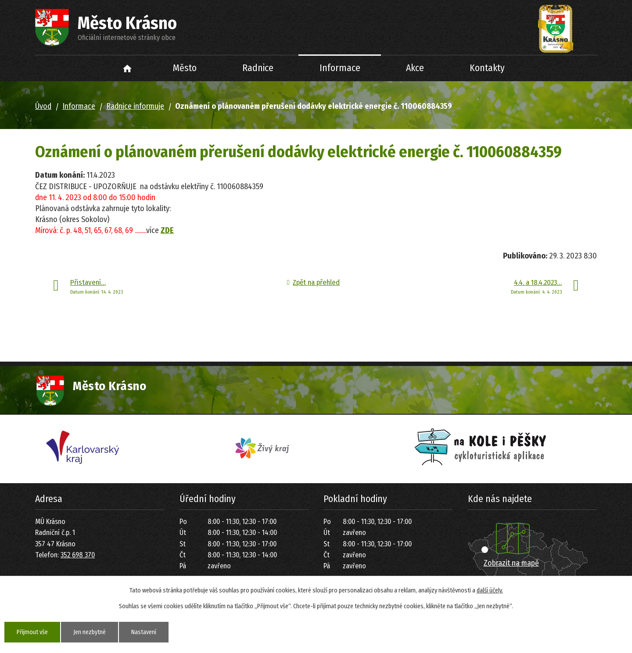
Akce (415, 68)
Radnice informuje (135, 106)
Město (185, 68)
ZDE (167, 230)
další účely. (490, 590)
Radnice (257, 68)
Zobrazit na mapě (511, 563)
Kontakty (487, 68)
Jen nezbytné (89, 632)
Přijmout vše (32, 632)
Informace (340, 68)
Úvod (127, 68)
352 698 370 (78, 555)
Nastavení (143, 632)
